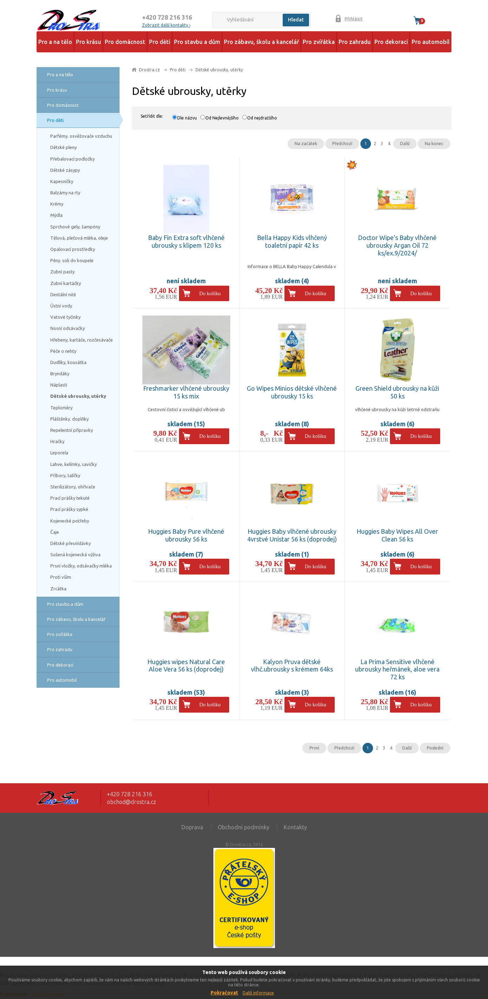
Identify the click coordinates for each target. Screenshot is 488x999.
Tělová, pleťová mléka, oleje (79, 237)
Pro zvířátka (319, 42)
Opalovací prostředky (72, 249)
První (314, 748)
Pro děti (159, 42)
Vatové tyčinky (65, 316)
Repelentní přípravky (71, 430)
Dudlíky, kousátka (68, 362)
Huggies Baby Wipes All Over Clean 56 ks (397, 535)
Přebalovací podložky (72, 158)
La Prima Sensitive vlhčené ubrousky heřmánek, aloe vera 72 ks (397, 669)
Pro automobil (431, 42)
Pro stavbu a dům (197, 42)
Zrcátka (58, 588)
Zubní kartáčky (65, 283)
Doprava (192, 827)
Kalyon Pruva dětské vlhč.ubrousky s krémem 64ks (292, 665)
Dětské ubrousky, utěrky (78, 396)
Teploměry (61, 407)
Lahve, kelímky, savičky (73, 464)
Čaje (54, 532)
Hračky (57, 441)
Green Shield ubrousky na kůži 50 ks (397, 392)
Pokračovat (224, 992)
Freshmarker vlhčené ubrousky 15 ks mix (186, 392)
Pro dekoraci (391, 42)
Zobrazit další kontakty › (166, 25)
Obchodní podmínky (243, 827)
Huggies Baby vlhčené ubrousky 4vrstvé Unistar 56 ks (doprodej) (292, 535)
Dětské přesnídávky (70, 543)
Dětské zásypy (65, 170)
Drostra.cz (149, 69)
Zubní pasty (62, 271)
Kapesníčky (61, 181)
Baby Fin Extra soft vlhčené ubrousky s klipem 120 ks (186, 241)
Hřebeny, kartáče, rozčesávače (81, 339)
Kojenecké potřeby (69, 520)
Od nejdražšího (262, 118)
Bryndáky (59, 373)
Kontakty (295, 827)
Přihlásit (354, 18)
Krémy (56, 203)
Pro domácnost (125, 42)
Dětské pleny (63, 147)
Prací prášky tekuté (70, 497)
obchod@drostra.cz (131, 802)
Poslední (435, 748)
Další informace (258, 993)
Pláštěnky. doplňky (69, 418)
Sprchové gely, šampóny (75, 226)
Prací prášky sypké (69, 509)
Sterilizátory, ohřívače (72, 486)
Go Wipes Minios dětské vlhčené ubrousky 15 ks (292, 392)
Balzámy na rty (65, 192)
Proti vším (60, 577)
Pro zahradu (355, 42)
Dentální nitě (63, 294)
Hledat (296, 19)
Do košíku (210, 293)
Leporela (59, 452)
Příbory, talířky (65, 475)
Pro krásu (88, 42)
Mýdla (56, 215)
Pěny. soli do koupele (72, 260)
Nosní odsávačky (67, 328)
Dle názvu (187, 118)
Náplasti (58, 384)
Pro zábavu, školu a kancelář (261, 42)
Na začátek (306, 143)
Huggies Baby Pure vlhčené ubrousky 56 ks (186, 535)
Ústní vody (61, 305)
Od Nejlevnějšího (222, 118)
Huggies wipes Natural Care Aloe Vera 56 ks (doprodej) (186, 665)
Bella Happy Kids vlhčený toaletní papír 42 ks (292, 241)
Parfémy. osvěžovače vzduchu (81, 136)
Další (405, 143)
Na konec (434, 143)
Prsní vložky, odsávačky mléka (81, 565)
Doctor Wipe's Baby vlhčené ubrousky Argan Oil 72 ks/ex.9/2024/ (397, 245)
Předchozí (342, 143)
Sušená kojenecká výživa (75, 554)
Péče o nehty (63, 351)
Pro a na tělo (55, 42)
